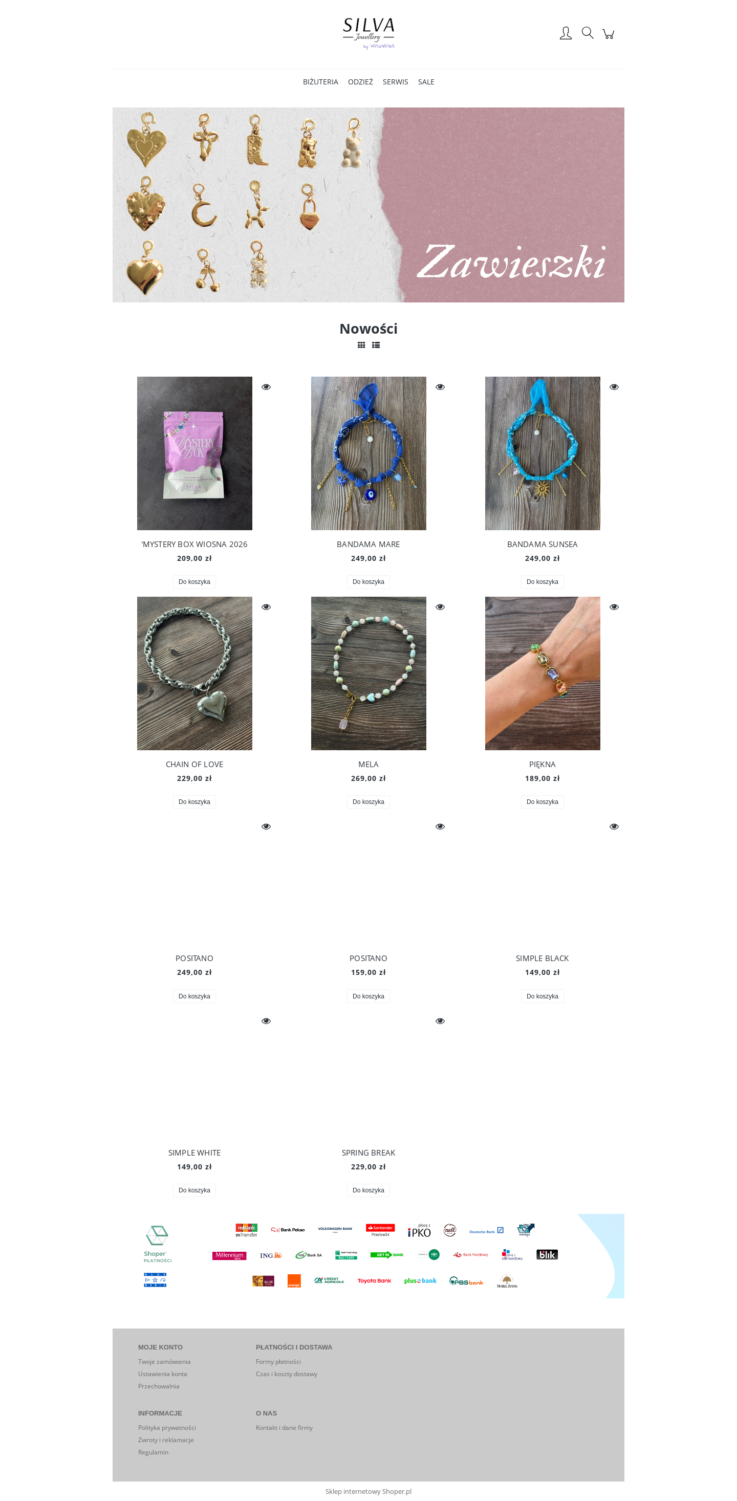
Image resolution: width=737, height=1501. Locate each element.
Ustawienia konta (162, 1373)
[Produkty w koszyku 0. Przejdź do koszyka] (610, 39)
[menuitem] (320, 81)
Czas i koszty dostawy (286, 1373)
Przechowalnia (159, 1386)
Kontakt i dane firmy (284, 1427)
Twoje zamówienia (164, 1361)
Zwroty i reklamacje (166, 1439)
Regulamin (153, 1452)
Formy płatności (278, 1361)
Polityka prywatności (167, 1427)
